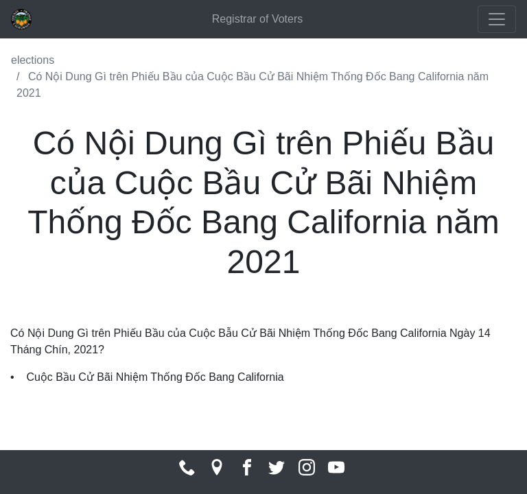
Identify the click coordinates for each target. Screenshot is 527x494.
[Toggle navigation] (497, 19)
